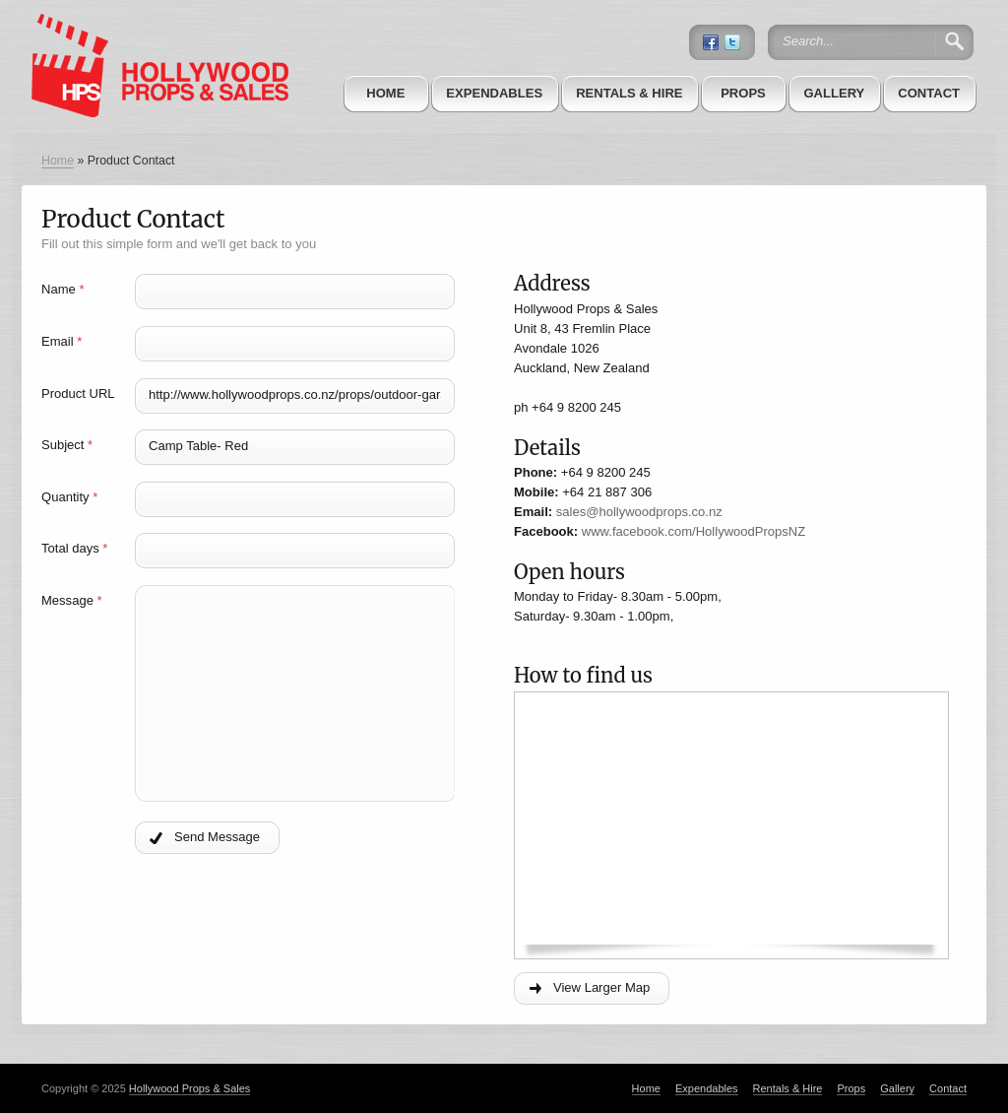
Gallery (833, 93)
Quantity (69, 497)
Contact (929, 93)
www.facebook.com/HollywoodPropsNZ (693, 531)
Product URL (78, 393)
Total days (74, 548)
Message (71, 600)
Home (385, 93)
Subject (67, 444)
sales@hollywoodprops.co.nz (639, 511)
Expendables (494, 93)
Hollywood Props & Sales (190, 1088)
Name (62, 289)
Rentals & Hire (629, 93)
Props (743, 93)
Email (61, 341)
